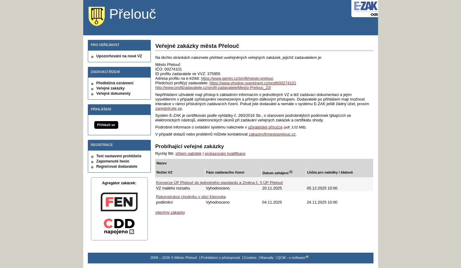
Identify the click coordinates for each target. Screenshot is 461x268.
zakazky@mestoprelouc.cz (272, 134)
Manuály (267, 257)
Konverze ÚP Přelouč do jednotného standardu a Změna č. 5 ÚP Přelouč (219, 182)
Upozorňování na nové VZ (119, 56)
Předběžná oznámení (115, 83)
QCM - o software (291, 257)
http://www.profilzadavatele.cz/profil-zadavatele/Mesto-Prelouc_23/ (213, 87)
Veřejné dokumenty (113, 93)
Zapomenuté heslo (112, 161)
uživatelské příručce (265, 127)
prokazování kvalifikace (225, 153)
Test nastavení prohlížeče (119, 156)
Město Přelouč (127, 17)
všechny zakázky (170, 212)
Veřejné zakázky (110, 88)
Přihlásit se (106, 125)
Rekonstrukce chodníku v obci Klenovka (191, 196)
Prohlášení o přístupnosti (220, 257)
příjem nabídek (189, 153)
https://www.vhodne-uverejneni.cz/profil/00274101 (252, 83)
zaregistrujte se (168, 108)
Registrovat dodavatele (117, 166)
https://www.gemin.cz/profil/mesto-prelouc (237, 78)
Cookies (250, 257)
